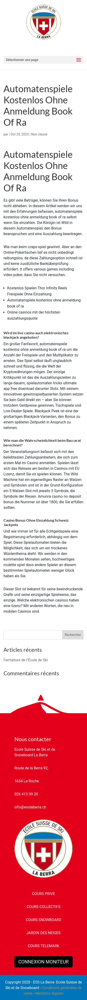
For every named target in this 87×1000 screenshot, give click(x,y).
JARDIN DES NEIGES (43, 933)
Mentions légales (49, 993)
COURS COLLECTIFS (43, 907)
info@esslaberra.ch (30, 807)
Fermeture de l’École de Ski (25, 660)
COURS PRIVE (43, 894)
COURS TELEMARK (43, 946)
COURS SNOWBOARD (43, 920)
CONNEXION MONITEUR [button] (43, 962)
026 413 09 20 (26, 794)
